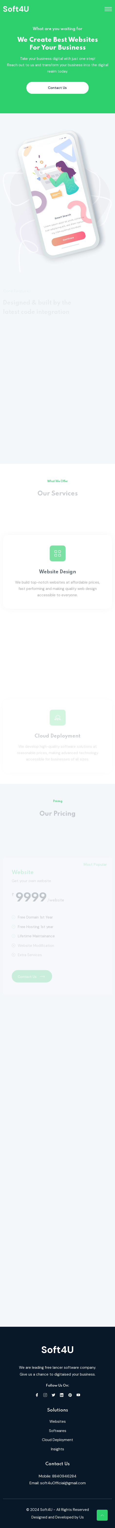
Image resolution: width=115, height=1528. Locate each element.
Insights (57, 1449)
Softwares (57, 1430)
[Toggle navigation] (108, 9)
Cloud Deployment (57, 1439)
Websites (57, 1421)
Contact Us (57, 87)
